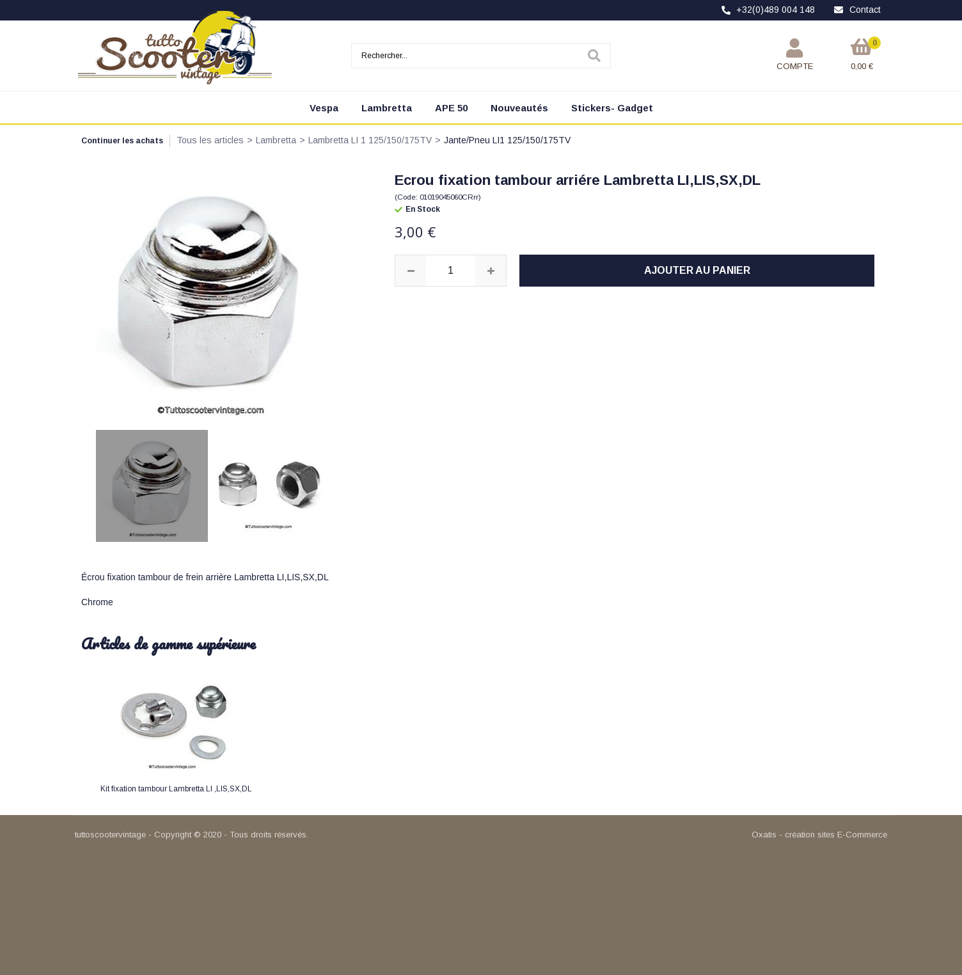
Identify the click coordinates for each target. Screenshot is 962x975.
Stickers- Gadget (612, 107)
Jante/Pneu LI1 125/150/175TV (507, 140)
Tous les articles (210, 140)
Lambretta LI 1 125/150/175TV (370, 140)
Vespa (324, 107)
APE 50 (451, 107)
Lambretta (386, 107)
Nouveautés (519, 107)
